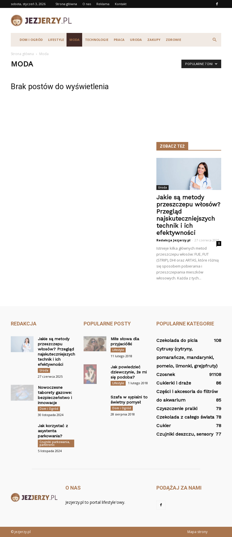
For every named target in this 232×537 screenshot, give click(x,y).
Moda (74, 39)
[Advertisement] (154, 20)
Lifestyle (56, 39)
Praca (119, 39)
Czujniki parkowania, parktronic (55, 443)
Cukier (163, 425)
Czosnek (165, 374)
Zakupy (153, 39)
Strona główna (66, 4)
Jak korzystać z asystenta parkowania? (53, 430)
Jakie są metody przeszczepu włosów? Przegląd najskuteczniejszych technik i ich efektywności (188, 215)
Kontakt (121, 4)
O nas (86, 4)
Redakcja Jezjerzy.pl (173, 240)
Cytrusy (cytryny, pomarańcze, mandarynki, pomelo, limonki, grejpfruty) (187, 357)
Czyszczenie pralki (176, 408)
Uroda (136, 39)
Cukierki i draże (173, 383)
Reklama (102, 4)
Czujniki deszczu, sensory (184, 434)
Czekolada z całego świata (185, 417)
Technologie (96, 39)
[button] (214, 40)
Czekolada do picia (177, 340)
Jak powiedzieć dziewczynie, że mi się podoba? (129, 372)
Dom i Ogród (31, 39)
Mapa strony (197, 531)
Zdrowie (173, 39)
